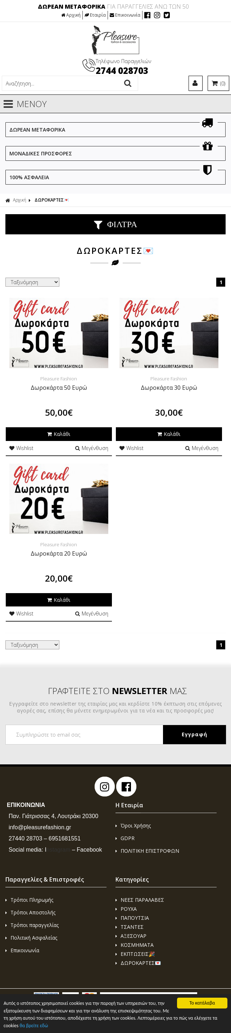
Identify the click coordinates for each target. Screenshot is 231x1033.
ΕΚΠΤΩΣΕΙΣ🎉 (135, 953)
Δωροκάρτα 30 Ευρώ (169, 388)
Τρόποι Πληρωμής (29, 899)
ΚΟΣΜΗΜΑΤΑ (135, 944)
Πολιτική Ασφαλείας (31, 937)
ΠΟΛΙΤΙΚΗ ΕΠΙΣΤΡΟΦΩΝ (147, 850)
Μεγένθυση (91, 448)
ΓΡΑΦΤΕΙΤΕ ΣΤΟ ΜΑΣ (117, 691)
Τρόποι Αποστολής (30, 912)
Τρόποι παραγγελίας (32, 925)
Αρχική (71, 15)
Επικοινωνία (125, 15)
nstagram (57, 850)
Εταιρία (95, 15)
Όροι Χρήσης (133, 825)
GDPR (125, 838)
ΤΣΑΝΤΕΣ (130, 926)
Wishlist (21, 448)
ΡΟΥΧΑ (126, 908)
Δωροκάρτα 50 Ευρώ (59, 388)
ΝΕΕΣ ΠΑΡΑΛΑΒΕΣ (140, 899)
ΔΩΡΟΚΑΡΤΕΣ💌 (52, 200)
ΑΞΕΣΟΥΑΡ (131, 935)
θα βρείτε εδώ (33, 1026)
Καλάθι (58, 434)
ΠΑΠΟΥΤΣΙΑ (132, 917)
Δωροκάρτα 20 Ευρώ (59, 553)
